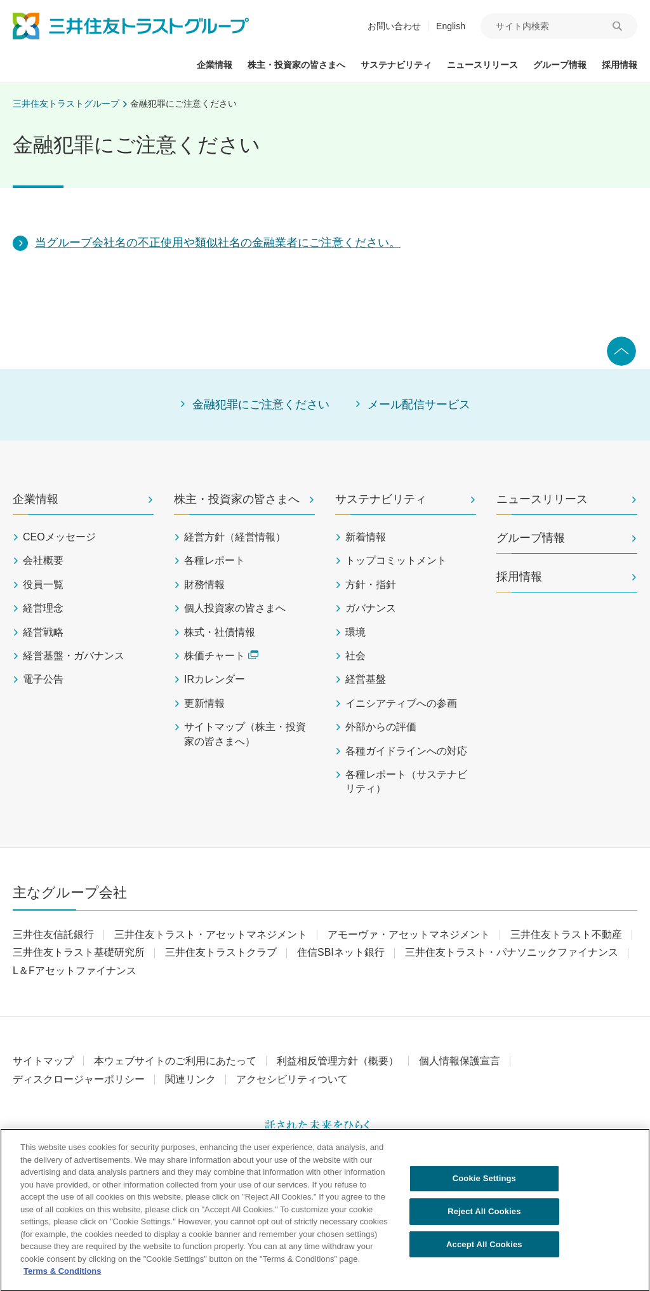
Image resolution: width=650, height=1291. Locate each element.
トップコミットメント (396, 560)
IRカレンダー (214, 679)
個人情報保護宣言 (459, 1060)
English (450, 26)
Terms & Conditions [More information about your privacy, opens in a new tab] (62, 1276)
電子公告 (43, 679)
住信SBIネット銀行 (341, 952)
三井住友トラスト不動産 (566, 934)
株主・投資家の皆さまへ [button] (296, 65)
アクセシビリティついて (292, 1079)
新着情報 (365, 537)
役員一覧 (43, 584)
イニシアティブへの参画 (401, 703)
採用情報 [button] (619, 65)
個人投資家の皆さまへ (235, 608)
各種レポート (214, 560)
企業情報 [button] (214, 65)
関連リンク (190, 1079)
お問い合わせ (394, 26)
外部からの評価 (380, 726)
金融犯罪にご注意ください (183, 103)
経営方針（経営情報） (235, 537)
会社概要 (43, 560)
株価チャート (221, 655)
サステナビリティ (381, 499)
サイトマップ (43, 1060)
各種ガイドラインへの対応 (406, 751)
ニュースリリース (542, 499)
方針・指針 (370, 584)
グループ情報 (530, 538)
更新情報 (204, 703)
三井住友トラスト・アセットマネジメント (210, 934)
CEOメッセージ (59, 537)
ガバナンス (370, 608)
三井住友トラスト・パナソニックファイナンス (511, 952)
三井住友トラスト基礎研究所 (79, 952)
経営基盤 (365, 679)
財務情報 (204, 584)
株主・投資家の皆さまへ (237, 499)
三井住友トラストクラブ (221, 952)
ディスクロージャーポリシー (79, 1079)
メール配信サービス (419, 404)
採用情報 (519, 576)
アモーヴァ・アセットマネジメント (409, 934)
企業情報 (35, 499)
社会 (355, 655)
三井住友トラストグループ (66, 103)
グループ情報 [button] (560, 65)
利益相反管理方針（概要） (338, 1060)
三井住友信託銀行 (53, 934)
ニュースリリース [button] (482, 65)
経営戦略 (43, 632)
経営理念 (43, 608)
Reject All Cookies (484, 1217)
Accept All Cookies (484, 1250)
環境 (355, 632)
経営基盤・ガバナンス (73, 655)
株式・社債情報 (219, 632)
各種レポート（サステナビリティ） (406, 781)
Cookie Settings (484, 1184)
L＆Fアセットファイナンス (74, 970)
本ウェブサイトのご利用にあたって (175, 1060)
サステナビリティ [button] (396, 65)
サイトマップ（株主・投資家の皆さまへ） (245, 733)
